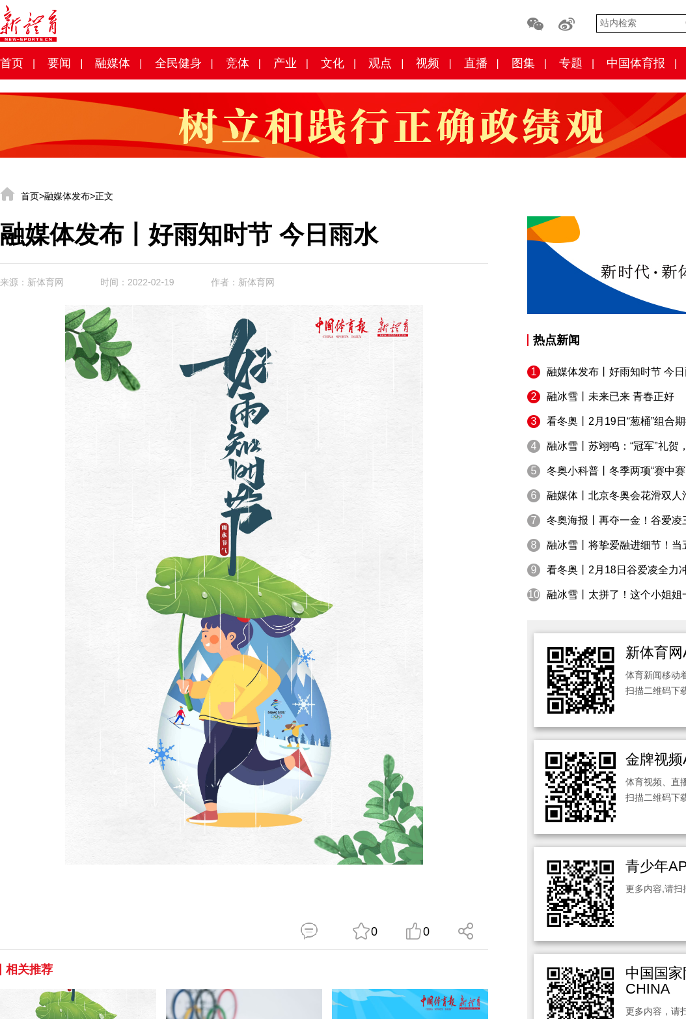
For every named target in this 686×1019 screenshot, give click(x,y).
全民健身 (178, 63)
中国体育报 (636, 63)
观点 (380, 63)
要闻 (59, 63)
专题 (571, 63)
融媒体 (112, 63)
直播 (475, 63)
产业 (285, 63)
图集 (523, 63)
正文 (104, 196)
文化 (332, 63)
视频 (427, 63)
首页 (11, 63)
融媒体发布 (67, 196)
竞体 (237, 63)
